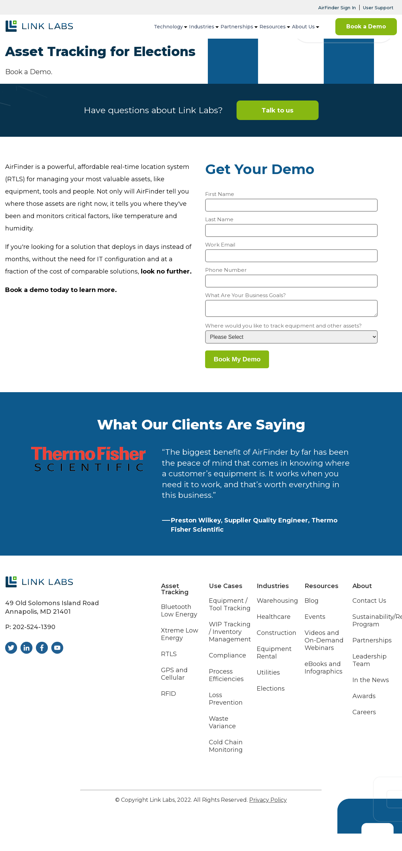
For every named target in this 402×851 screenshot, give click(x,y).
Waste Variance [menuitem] (222, 724)
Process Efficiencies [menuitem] (226, 677)
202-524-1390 (34, 629)
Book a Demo (366, 26)
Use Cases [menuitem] (225, 588)
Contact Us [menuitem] (369, 603)
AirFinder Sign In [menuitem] (337, 7)
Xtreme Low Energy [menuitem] (179, 636)
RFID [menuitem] (168, 696)
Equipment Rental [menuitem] (274, 655)
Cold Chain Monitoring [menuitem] (226, 748)
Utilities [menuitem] (268, 675)
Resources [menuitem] (272, 27)
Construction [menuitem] (276, 635)
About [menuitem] (362, 588)
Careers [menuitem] (364, 714)
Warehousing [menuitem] (277, 603)
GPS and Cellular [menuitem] (174, 676)
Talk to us (277, 110)
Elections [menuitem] (271, 691)
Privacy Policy (268, 802)
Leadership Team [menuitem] (369, 662)
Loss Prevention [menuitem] (226, 701)
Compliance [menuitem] (227, 658)
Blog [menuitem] (312, 603)
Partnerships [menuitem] (236, 27)
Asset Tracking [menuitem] (175, 591)
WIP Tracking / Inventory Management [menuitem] (230, 634)
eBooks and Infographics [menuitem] (324, 670)
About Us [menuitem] (303, 27)
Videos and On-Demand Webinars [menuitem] (324, 643)
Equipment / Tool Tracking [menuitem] (230, 607)
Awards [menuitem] (364, 698)
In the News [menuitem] (370, 682)
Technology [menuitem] (168, 27)
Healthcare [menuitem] (274, 619)
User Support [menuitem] (378, 7)
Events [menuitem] (315, 619)
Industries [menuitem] (201, 27)
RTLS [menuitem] (169, 656)
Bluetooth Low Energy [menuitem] (179, 613)
